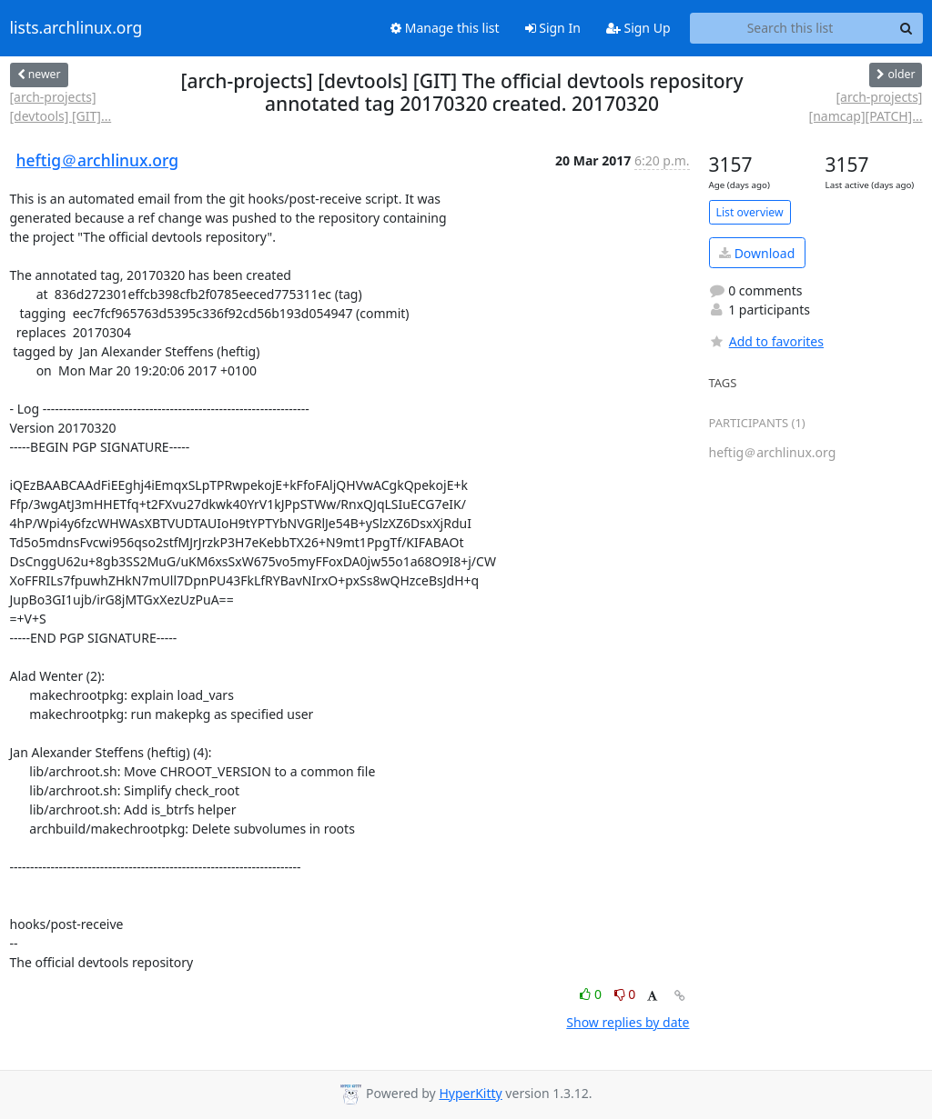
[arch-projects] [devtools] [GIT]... (61, 106)
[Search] (906, 28)
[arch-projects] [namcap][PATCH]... (866, 106)
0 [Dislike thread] (625, 994)
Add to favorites (766, 341)
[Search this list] (790, 28)
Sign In (553, 27)
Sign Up (638, 27)
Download (757, 253)
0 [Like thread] (592, 994)
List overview (750, 212)
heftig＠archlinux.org (97, 160)
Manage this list (445, 27)
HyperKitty (470, 1093)
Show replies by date (627, 1022)
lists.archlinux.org (76, 28)
